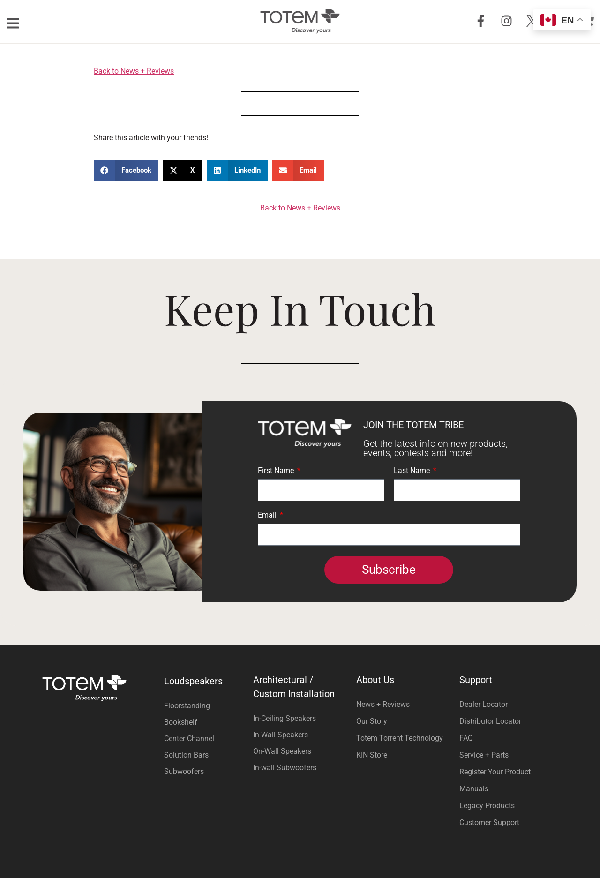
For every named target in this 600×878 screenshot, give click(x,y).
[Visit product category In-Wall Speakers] (300, 735)
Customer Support (489, 822)
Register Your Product (495, 771)
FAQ (466, 738)
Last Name (413, 471)
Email (268, 515)
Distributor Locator (490, 721)
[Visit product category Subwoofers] (206, 771)
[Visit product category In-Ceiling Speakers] (300, 718)
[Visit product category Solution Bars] (206, 755)
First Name (277, 471)
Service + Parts (484, 754)
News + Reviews (383, 704)
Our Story (371, 721)
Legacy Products (487, 805)
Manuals (473, 788)
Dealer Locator (483, 704)
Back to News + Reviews (134, 71)
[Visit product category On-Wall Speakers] (300, 751)
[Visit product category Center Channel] (206, 738)
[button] (126, 170)
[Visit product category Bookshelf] (206, 722)
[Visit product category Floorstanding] (206, 706)
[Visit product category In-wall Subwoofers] (300, 767)
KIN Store (371, 754)
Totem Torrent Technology (399, 738)
